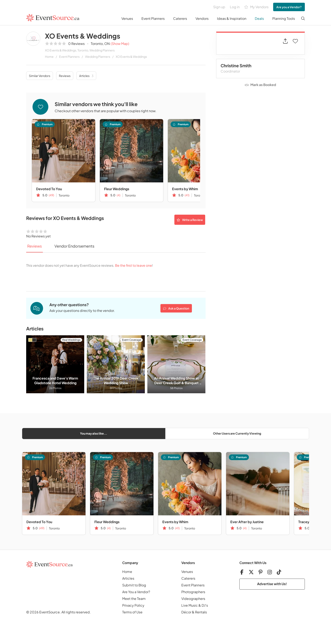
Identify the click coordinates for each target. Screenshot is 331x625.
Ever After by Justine (247, 522)
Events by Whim (185, 189)
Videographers (193, 598)
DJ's (205, 605)
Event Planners (153, 18)
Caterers (180, 18)
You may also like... (93, 433)
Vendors (202, 18)
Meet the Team (134, 598)
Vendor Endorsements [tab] (74, 246)
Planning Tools (283, 18)
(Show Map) (120, 43)
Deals (259, 18)
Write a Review (190, 220)
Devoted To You (49, 189)
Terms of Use (132, 612)
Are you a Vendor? (289, 7)
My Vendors (256, 7)
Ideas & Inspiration (231, 18)
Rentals (201, 612)
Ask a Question (176, 308)
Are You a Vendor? (136, 592)
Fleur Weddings (116, 189)
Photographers (193, 592)
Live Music (189, 605)
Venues (127, 18)
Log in (235, 7)
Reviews (65, 76)
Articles (86, 76)
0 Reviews (76, 43)
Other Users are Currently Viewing (237, 433)
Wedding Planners (97, 56)
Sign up (219, 7)
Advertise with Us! (272, 584)
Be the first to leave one (133, 265)
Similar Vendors (39, 76)
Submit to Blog (134, 585)
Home (49, 56)
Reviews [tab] (34, 246)
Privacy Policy (133, 605)
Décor (186, 612)
